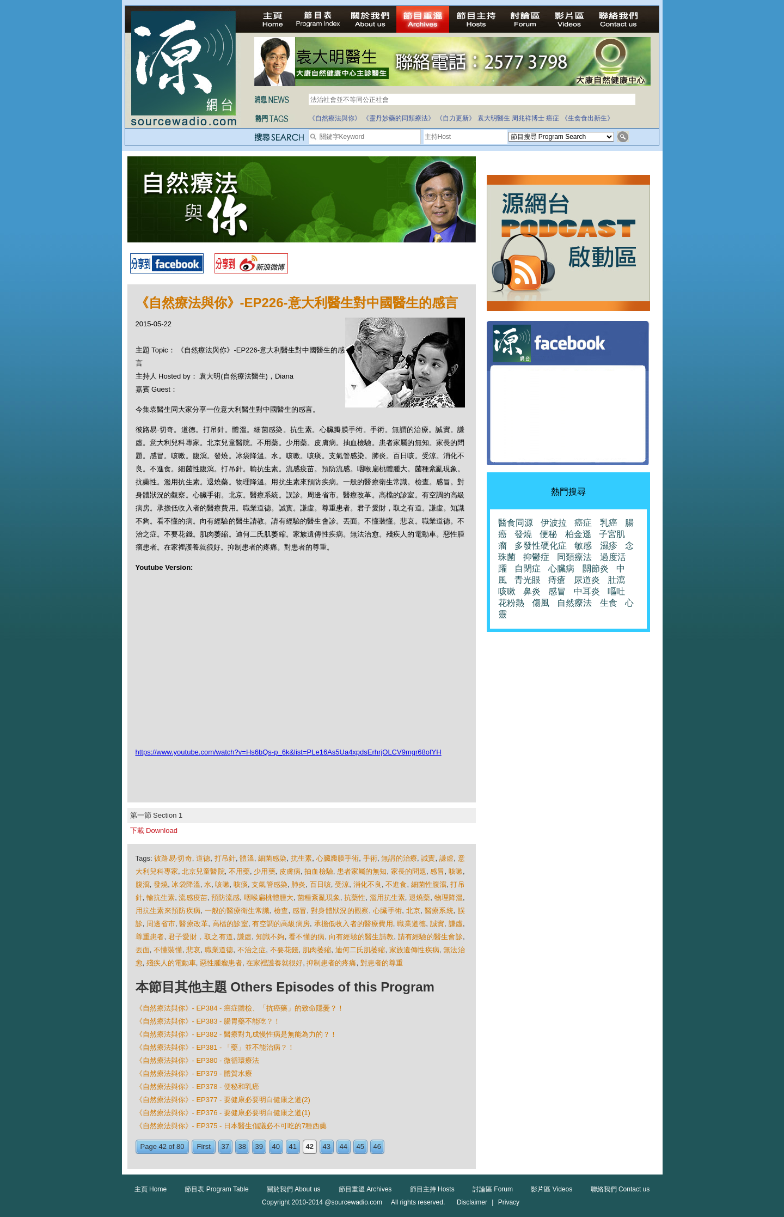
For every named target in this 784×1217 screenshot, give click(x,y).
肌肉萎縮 (317, 950)
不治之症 (251, 950)
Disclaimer (472, 1202)
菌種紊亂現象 (318, 897)
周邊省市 (160, 924)
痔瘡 (557, 580)
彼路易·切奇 (173, 858)
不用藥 (239, 871)
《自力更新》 (455, 118)
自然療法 (574, 602)
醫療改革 (193, 924)
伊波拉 (554, 522)
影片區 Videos (551, 1189)
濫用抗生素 (387, 897)
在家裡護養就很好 (274, 963)
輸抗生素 (160, 897)
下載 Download (153, 830)
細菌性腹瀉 (428, 884)
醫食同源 (515, 522)
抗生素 (301, 858)
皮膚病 (290, 871)
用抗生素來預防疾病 (168, 910)
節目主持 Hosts (432, 1189)
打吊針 (225, 858)
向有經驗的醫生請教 (361, 937)
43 (326, 1146)
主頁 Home (150, 1189)
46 (377, 1146)
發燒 (161, 884)
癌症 (552, 118)
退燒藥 (419, 897)
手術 (370, 858)
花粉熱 (511, 602)
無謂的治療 (399, 858)
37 (225, 1146)
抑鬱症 (536, 557)
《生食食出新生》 (587, 118)
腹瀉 (143, 884)
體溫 (247, 858)
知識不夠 (270, 937)
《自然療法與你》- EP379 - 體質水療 (194, 1073)
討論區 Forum (493, 1189)
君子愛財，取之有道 (200, 937)
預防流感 (225, 897)
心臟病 (561, 568)
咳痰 (241, 884)
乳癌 (608, 522)
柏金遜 (578, 534)
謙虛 (446, 858)
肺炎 (298, 884)
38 (242, 1146)
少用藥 (264, 871)
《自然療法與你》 (335, 118)
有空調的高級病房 (281, 924)
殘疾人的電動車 (171, 963)
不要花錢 (284, 950)
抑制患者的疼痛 (331, 963)
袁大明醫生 (493, 118)
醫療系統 (439, 910)
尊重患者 (150, 937)
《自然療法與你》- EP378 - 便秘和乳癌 (198, 1086)
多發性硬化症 (540, 545)
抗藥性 (354, 897)
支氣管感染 (269, 884)
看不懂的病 (306, 937)
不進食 (396, 884)
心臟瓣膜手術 (337, 858)
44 (343, 1146)
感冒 (437, 871)
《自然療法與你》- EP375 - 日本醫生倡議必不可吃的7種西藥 (231, 1126)
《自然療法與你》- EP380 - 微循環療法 (198, 1060)
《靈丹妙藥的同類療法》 (398, 118)
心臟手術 (387, 910)
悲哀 (193, 950)
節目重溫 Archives (365, 1189)
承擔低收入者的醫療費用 (353, 924)
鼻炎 (532, 591)
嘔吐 (616, 591)
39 (259, 1146)
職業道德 (411, 924)
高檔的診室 (230, 924)
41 (293, 1146)
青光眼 (527, 580)
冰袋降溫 (185, 884)
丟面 (143, 950)
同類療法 (574, 557)
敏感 (583, 545)
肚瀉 (616, 580)
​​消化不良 (367, 884)
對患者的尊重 (381, 963)
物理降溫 (448, 897)
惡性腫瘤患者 (221, 963)
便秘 (548, 534)
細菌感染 (272, 858)
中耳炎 (587, 591)
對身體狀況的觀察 (340, 910)
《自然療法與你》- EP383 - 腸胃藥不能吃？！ (208, 1021)
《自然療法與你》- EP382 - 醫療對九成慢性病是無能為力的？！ (237, 1034)
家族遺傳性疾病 (414, 950)
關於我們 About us (294, 1189)
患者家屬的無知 (362, 871)
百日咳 (320, 884)
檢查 (281, 910)
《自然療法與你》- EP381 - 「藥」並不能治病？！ (215, 1047)
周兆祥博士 (528, 118)
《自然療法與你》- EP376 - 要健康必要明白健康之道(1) (223, 1113)
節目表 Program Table (216, 1189)
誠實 (428, 858)
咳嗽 (456, 871)
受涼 (342, 884)
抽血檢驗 (318, 871)
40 (276, 1146)
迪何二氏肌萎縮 (360, 950)
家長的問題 (408, 871)
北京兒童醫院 (203, 871)
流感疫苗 (193, 897)
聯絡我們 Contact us (620, 1189)
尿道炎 (587, 580)
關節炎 (596, 568)
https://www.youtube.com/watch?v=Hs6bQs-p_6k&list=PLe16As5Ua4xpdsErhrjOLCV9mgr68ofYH (289, 752)
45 (360, 1146)
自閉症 (527, 568)
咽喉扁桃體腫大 (268, 897)
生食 (608, 602)
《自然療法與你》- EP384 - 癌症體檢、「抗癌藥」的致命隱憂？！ (240, 1008)
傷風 (540, 602)
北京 (413, 910)
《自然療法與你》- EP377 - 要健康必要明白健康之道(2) (223, 1100)
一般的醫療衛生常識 (237, 910)
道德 (203, 858)
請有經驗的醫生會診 (430, 937)
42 (310, 1146)
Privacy (508, 1202)
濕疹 (608, 545)
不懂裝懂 (168, 950)
